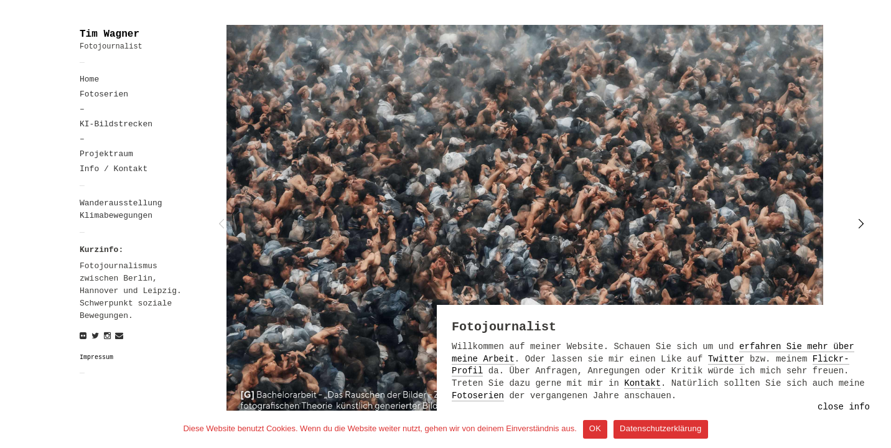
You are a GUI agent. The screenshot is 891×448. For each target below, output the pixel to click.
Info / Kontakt (113, 169)
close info (844, 407)
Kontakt (642, 383)
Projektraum (106, 154)
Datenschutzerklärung (660, 428)
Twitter (726, 359)
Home (89, 79)
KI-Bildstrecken (116, 124)
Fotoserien (104, 94)
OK (595, 428)
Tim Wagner (109, 34)
